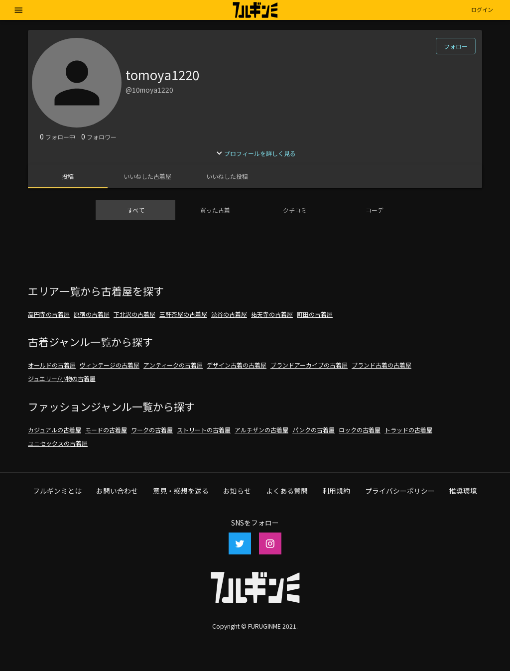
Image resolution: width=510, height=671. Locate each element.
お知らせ (237, 491)
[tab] (68, 176)
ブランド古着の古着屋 (381, 365)
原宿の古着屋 (92, 314)
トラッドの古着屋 (408, 429)
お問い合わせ (117, 491)
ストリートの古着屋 (204, 429)
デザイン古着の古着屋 (236, 365)
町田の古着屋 (315, 314)
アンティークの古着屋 (173, 365)
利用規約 (336, 491)
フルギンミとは (57, 491)
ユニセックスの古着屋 (58, 443)
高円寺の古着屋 (49, 314)
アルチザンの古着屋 (261, 429)
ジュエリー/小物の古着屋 (62, 378)
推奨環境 (463, 491)
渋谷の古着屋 (229, 314)
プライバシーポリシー (400, 491)
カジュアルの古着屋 (54, 429)
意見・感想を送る (181, 491)
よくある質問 (287, 491)
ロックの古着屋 (360, 429)
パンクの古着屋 (313, 429)
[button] (482, 9)
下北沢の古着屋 (134, 314)
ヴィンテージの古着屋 (109, 365)
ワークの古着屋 (152, 429)
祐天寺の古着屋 (272, 314)
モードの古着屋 (106, 429)
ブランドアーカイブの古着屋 (309, 365)
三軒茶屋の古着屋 (183, 314)
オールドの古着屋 (52, 365)
